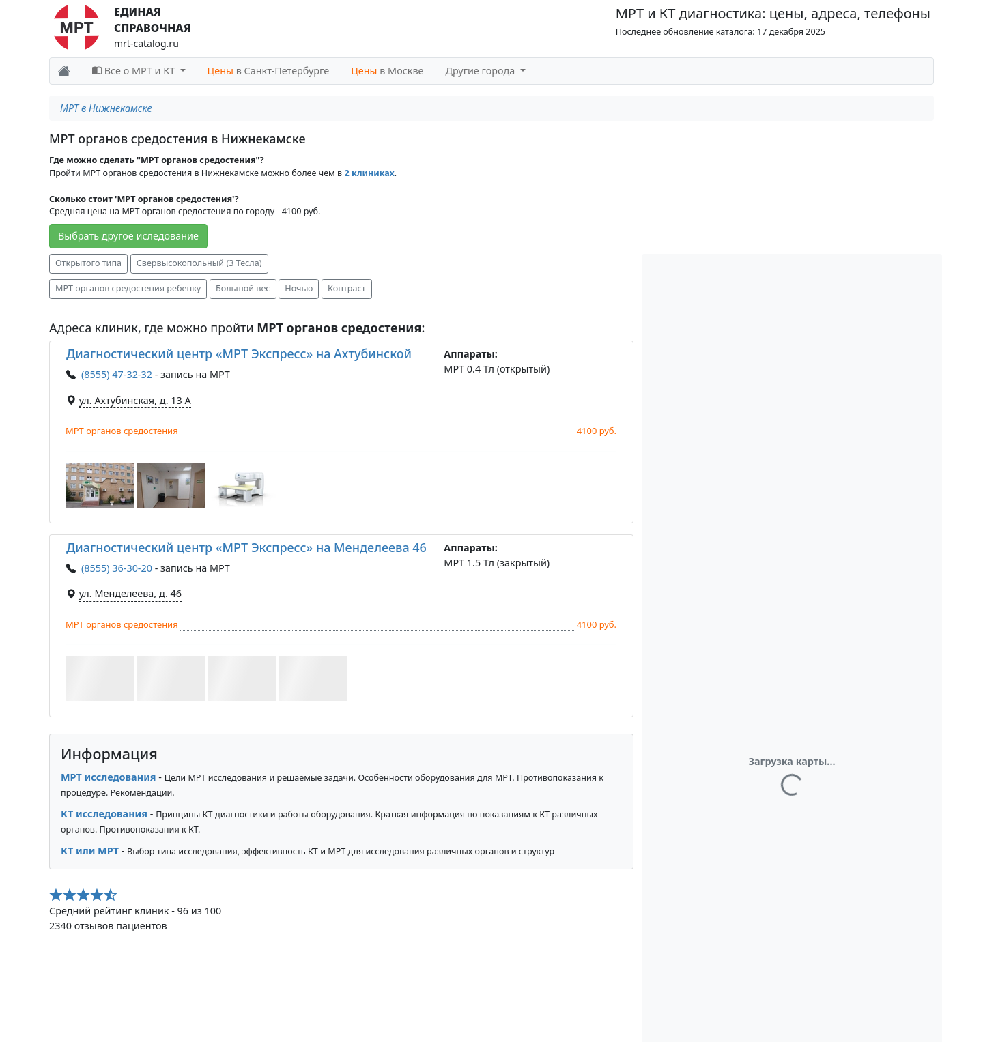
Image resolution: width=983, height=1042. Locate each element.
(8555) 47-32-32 (116, 374)
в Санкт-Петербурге (269, 70)
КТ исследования (104, 813)
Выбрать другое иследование (128, 235)
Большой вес (243, 288)
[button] (100, 485)
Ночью (299, 288)
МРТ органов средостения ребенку (128, 288)
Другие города (481, 70)
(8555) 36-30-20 (116, 568)
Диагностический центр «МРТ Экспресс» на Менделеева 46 (246, 547)
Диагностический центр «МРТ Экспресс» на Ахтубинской (239, 353)
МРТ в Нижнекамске (106, 108)
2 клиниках (369, 173)
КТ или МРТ (90, 850)
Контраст (346, 288)
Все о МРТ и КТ (134, 70)
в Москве (387, 70)
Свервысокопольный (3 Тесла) (199, 263)
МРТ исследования (108, 776)
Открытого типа (88, 263)
